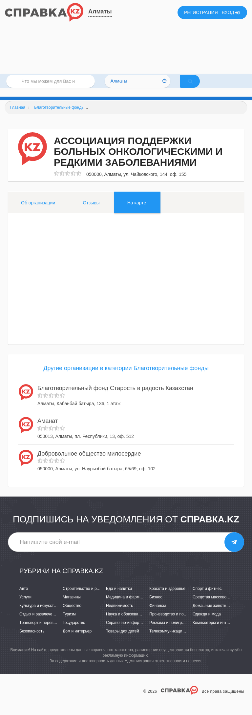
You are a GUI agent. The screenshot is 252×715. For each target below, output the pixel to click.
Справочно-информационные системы (141, 631)
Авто (23, 597)
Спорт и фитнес (207, 597)
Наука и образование (125, 622)
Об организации (38, 211)
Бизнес (155, 605)
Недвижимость (119, 614)
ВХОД (231, 12)
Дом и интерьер (77, 640)
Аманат (47, 429)
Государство (74, 631)
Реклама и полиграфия (170, 631)
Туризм (69, 622)
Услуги (25, 605)
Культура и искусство (38, 614)
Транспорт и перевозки (40, 631)
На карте (136, 211)
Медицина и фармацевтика (131, 605)
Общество (72, 614)
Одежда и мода (207, 622)
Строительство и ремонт (85, 597)
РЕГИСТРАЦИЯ (201, 12)
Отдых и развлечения (39, 622)
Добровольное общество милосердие (89, 462)
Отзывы (91, 211)
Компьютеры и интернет (215, 631)
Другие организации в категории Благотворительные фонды (125, 376)
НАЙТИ (199, 86)
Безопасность (32, 640)
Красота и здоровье (167, 597)
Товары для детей (122, 640)
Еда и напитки (119, 597)
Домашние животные (212, 614)
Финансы (157, 614)
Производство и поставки (172, 622)
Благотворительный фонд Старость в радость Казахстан (115, 397)
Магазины (72, 605)
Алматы (100, 11)
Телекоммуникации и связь (174, 640)
